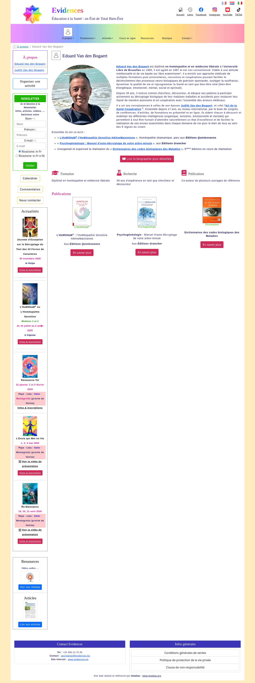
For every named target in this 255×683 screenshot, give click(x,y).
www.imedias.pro (152, 676)
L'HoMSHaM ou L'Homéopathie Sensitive (30, 312)
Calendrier (30, 178)
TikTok (238, 14)
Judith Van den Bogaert (29, 70)
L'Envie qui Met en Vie (30, 438)
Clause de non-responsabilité (185, 667)
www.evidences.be (78, 659)
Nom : (30, 118)
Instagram (214, 14)
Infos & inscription (30, 270)
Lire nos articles (30, 624)
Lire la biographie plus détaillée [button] (147, 158)
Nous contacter (30, 200)
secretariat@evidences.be (75, 656)
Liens (190, 14)
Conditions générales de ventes (185, 653)
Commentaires (30, 189)
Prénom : (30, 129)
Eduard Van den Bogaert (30, 63)
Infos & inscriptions (30, 407)
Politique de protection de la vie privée (185, 660)
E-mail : (30, 140)
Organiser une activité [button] (30, 83)
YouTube (228, 14)
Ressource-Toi (30, 380)
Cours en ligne (127, 38)
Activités (107, 38)
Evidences (67, 10)
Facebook (201, 14)
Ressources (147, 38)
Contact (186, 38)
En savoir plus (82, 253)
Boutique (167, 38)
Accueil (180, 14)
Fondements (87, 38)
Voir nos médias (30, 587)
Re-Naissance (30, 506)
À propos (67, 38)
